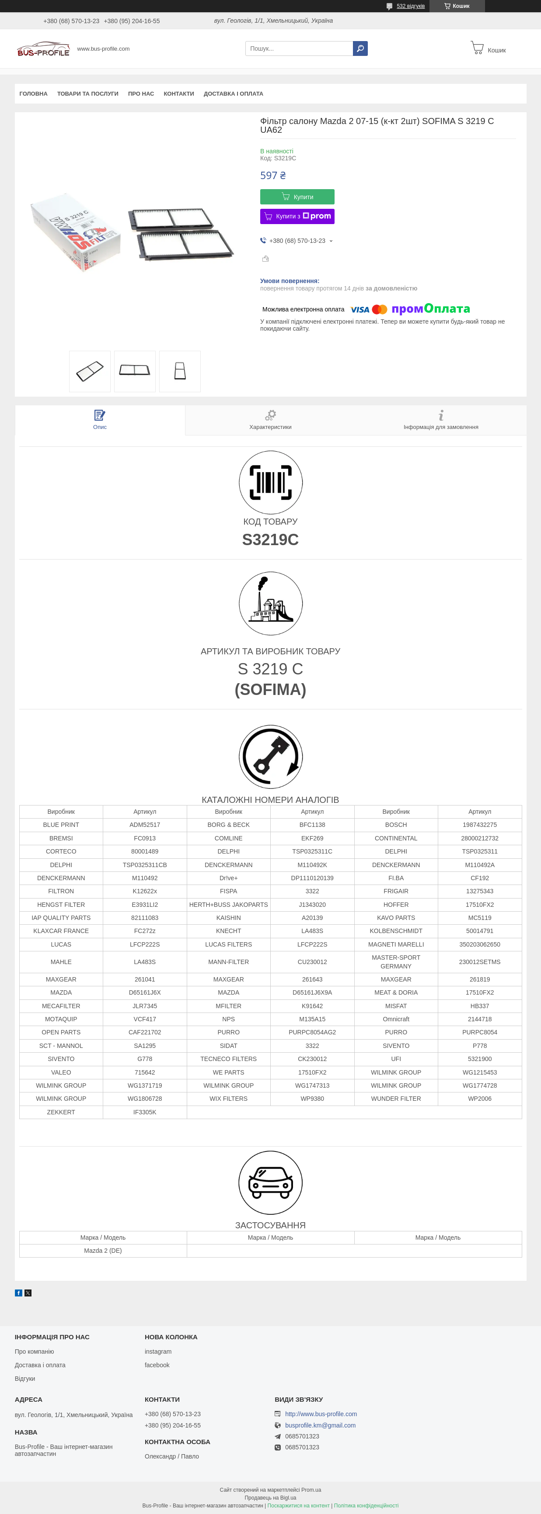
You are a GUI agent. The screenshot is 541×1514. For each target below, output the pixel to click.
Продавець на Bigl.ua (270, 1498)
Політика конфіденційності (366, 1506)
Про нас (141, 93)
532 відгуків (411, 6)
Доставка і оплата (233, 93)
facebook (157, 1365)
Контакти (179, 93)
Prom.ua (311, 1490)
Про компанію (34, 1351)
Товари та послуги (88, 93)
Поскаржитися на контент (299, 1506)
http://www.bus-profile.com (321, 1413)
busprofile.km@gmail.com (320, 1425)
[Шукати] (360, 48)
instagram (158, 1351)
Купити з (303, 216)
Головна (34, 93)
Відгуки (25, 1378)
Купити (304, 197)
